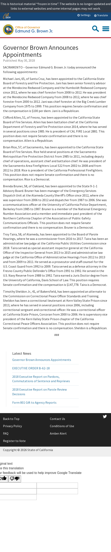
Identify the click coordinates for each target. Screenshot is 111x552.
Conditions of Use (62, 426)
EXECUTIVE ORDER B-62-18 (31, 368)
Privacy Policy (12, 426)
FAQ (5, 433)
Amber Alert (58, 433)
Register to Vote (14, 441)
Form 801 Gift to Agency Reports (34, 402)
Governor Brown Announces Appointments (41, 360)
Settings (84, 15)
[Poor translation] (14, 479)
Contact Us (57, 419)
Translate (101, 15)
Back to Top (11, 419)
